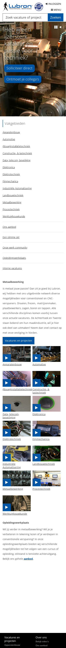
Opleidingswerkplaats (14, 258)
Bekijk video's (42, 641)
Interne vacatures (12, 268)
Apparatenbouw (12, 644)
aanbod (28, 558)
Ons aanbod (9, 226)
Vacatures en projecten (18, 340)
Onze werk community (15, 247)
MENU (56, 9)
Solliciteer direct (19, 68)
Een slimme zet (11, 237)
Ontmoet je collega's (22, 79)
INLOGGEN (53, 3)
